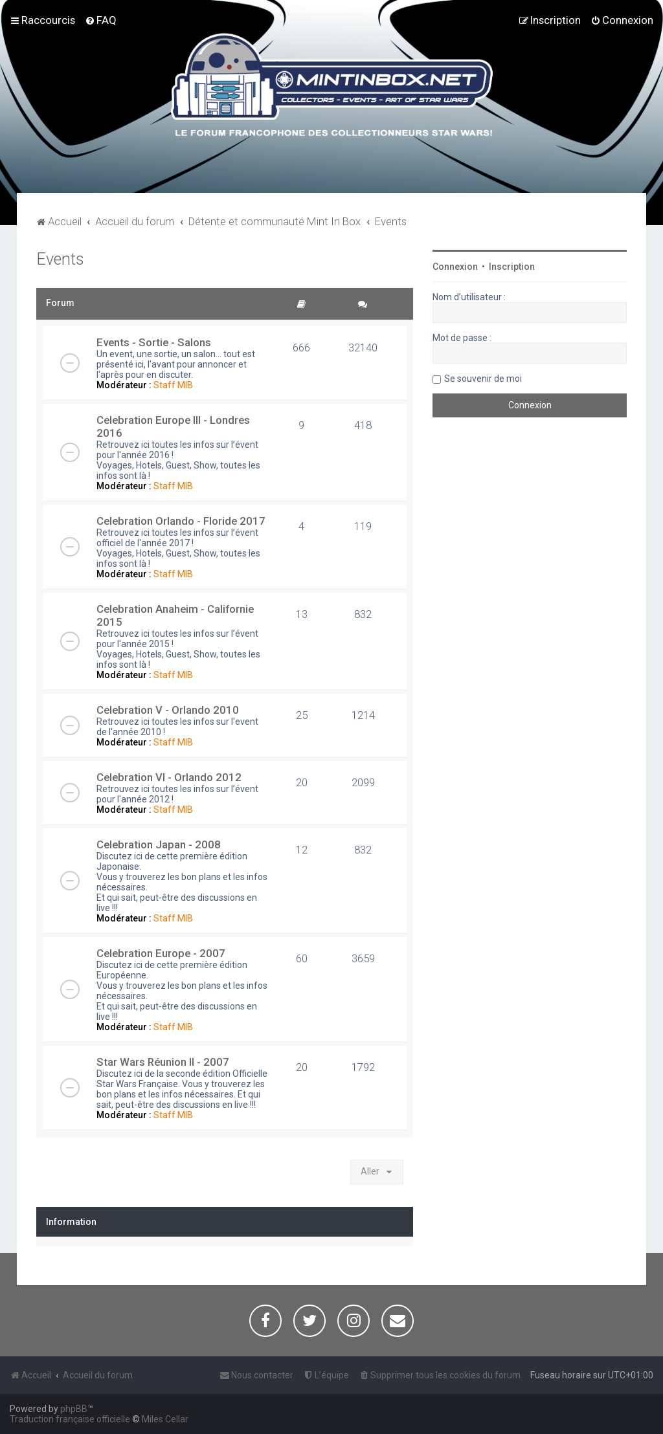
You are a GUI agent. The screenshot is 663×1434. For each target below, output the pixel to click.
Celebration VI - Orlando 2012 (169, 777)
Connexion (455, 266)
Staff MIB (173, 385)
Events (60, 259)
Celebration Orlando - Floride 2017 (180, 520)
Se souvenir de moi (483, 378)
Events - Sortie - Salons (153, 342)
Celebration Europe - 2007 (160, 953)
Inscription (512, 266)
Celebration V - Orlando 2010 (167, 709)
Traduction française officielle (70, 1419)
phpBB (73, 1409)
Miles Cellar (165, 1419)
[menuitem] (101, 20)
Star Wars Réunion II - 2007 (162, 1061)
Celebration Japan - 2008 (158, 844)
